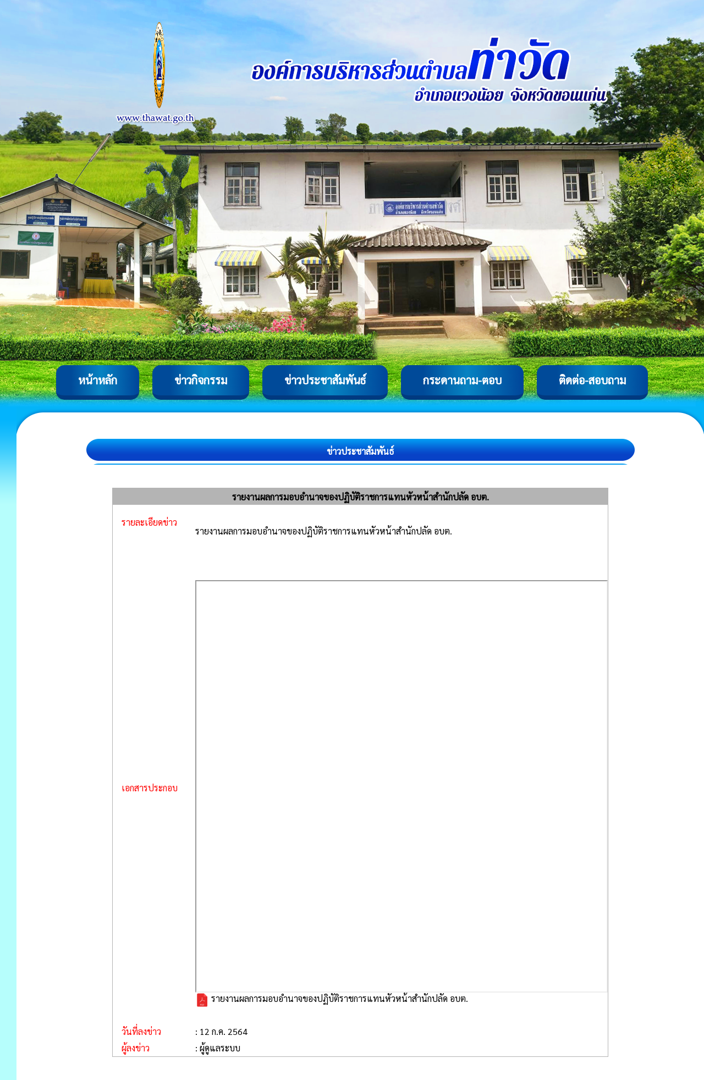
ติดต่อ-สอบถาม (592, 380)
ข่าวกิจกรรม (200, 380)
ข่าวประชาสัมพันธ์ (325, 380)
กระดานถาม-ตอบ (462, 380)
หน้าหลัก (97, 380)
